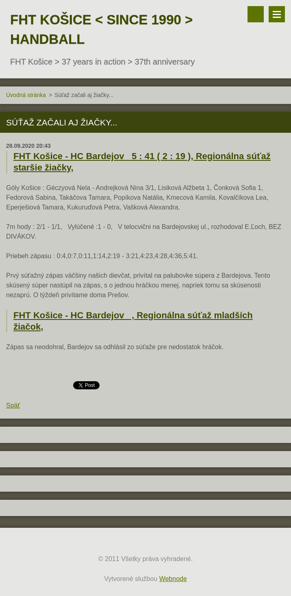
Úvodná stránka (26, 95)
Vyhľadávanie (256, 14)
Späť (13, 405)
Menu (277, 14)
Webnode (173, 578)
